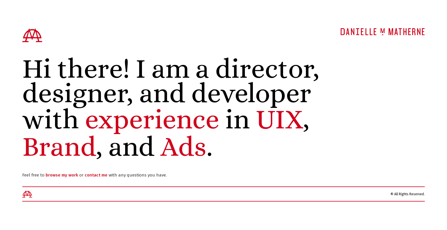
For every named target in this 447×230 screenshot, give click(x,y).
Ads (183, 146)
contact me (96, 175)
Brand (59, 146)
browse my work (62, 175)
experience (152, 119)
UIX (279, 119)
